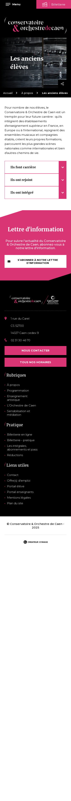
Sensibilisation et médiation (18, 412)
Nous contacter (35, 350)
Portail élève (15, 486)
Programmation (18, 390)
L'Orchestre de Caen (21, 405)
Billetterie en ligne (19, 434)
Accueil (7, 92)
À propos (27, 92)
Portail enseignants (20, 492)
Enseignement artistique (17, 398)
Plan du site (15, 503)
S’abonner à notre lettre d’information (33, 261)
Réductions (15, 455)
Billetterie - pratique (21, 440)
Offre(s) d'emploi (18, 480)
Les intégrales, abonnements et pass (22, 447)
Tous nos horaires (35, 362)
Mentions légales (19, 497)
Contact (12, 475)
